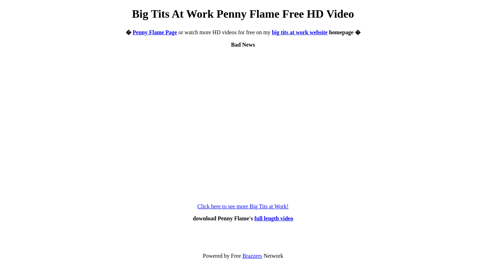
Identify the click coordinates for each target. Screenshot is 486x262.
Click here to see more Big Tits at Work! (243, 206)
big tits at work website (300, 32)
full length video (273, 218)
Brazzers (252, 256)
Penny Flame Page (155, 32)
